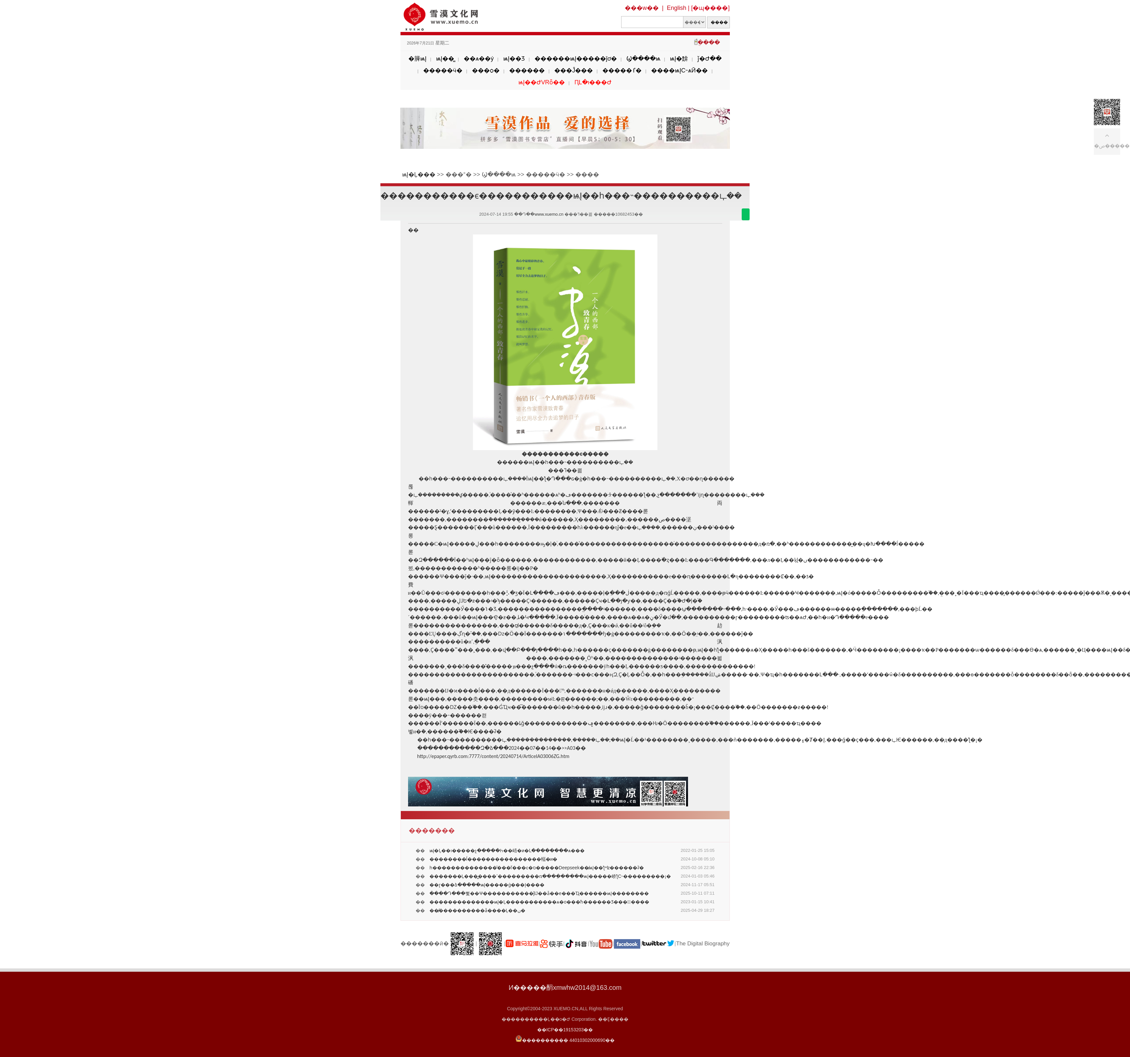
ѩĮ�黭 (679, 58)
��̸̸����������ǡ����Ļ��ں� (477, 910)
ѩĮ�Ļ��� (418, 174)
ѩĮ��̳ (445, 58)
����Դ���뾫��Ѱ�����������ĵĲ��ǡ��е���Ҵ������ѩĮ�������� (539, 893)
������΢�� (746, 214)
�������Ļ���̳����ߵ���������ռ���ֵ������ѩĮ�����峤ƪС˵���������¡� (550, 876)
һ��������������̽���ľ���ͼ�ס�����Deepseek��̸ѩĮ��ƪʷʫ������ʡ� (536, 867)
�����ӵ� (442, 70)
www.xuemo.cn (549, 214)
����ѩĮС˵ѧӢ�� (679, 70)
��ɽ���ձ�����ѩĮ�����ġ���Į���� (487, 884)
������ (527, 70)
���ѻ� (486, 70)
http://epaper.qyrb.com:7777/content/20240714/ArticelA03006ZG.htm (493, 756)
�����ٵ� (622, 70)
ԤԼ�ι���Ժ (593, 82)
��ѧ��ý (479, 58)
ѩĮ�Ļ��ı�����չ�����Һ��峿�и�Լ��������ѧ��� (507, 850)
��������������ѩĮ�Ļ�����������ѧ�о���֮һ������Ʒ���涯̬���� (539, 902)
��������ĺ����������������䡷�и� (493, 859)
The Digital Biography (703, 943)
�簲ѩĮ (417, 58)
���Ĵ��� (573, 70)
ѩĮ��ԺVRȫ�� (541, 82)
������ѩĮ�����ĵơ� (576, 58)
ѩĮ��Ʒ (514, 58)
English (676, 8)
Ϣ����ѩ (643, 58)
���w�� (642, 8)
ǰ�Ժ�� (710, 58)
